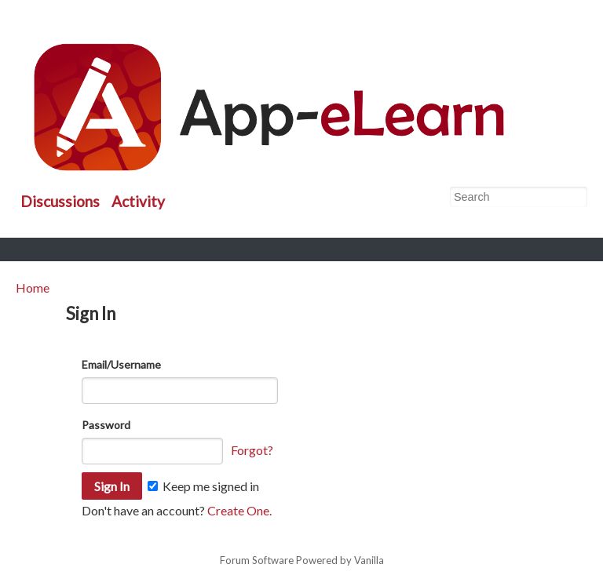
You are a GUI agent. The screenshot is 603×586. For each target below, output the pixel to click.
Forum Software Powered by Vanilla (302, 560)
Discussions (60, 201)
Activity (138, 201)
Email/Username (121, 364)
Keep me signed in (203, 486)
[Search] (574, 197)
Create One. (239, 510)
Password (106, 424)
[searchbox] (518, 197)
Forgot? (252, 449)
